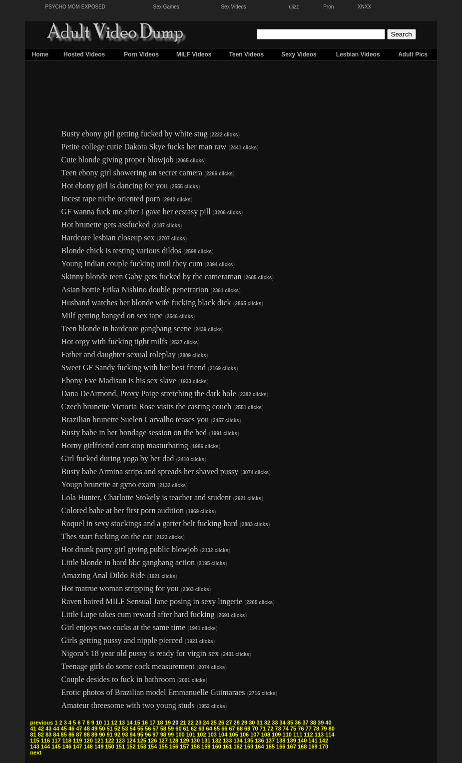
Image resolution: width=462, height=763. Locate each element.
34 (282, 723)
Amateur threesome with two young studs (128, 705)
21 (183, 723)
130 (195, 741)
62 (194, 729)
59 (171, 729)
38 (313, 723)
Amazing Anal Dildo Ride (103, 575)
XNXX (364, 6)
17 (152, 723)
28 (237, 723)
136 (259, 741)
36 (298, 723)
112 (308, 735)
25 (214, 723)
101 (190, 735)
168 (302, 747)
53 (125, 729)
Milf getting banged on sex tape (112, 315)
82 (41, 735)
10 (99, 723)
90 (102, 735)
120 (87, 741)
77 (309, 729)
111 (297, 735)
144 (45, 747)
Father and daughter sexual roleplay (118, 354)
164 (259, 747)
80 (332, 729)
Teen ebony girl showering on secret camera (131, 172)
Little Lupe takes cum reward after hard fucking (138, 614)
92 (117, 735)
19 (168, 723)
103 (212, 735)
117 (55, 741)
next (35, 753)
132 (216, 741)
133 (227, 741)
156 (173, 747)
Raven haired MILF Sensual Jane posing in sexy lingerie (152, 601)
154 (152, 747)
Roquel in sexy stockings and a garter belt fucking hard (149, 523)
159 (205, 747)
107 (254, 735)
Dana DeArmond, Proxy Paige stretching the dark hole (148, 393)
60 (178, 729)
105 (233, 735)
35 (290, 723)
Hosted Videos (84, 54)
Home (40, 54)
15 (137, 723)
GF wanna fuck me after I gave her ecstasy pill (136, 211)
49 (94, 729)
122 (109, 741)
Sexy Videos (299, 54)
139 (291, 741)
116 (45, 741)
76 (301, 729)
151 (120, 747)
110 (287, 735)
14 (129, 723)
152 (130, 747)
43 (48, 729)
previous (41, 723)
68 (240, 729)
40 (328, 723)
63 (201, 729)
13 (122, 723)
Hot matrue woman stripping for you (120, 588)
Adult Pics (413, 54)
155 (162, 747)
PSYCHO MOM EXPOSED (75, 6)
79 (324, 729)
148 (87, 747)
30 (252, 723)
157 (184, 747)
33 (275, 723)
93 (125, 735)
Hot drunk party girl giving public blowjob (129, 549)
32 (267, 723)
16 (145, 723)
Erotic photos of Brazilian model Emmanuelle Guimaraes (153, 692)
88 (87, 735)
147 (77, 747)
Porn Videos (141, 54)
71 (263, 729)
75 (293, 729)
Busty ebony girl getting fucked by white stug (134, 133)
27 (229, 723)
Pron (328, 6)
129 (184, 741)
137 (270, 741)
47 (79, 729)
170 (323, 747)
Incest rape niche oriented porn (110, 198)
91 (109, 735)
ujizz (294, 6)
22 (191, 723)
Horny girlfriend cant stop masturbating (124, 445)
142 (323, 741)
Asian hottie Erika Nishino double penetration (135, 289)
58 (163, 729)
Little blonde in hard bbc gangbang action (128, 562)
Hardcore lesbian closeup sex (108, 237)
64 (209, 729)
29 (244, 723)
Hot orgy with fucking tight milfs (114, 341)
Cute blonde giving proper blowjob (117, 159)
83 (48, 735)
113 (319, 735)
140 (302, 741)
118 (66, 741)
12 (114, 723)
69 (247, 729)
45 (64, 729)
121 (98, 741)
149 (98, 747)
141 (312, 741)
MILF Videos (193, 54)
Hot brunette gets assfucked (105, 224)
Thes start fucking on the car (107, 536)
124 (130, 741)
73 (278, 729)
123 (120, 741)
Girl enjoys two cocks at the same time (123, 627)
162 (237, 747)
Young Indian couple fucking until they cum (132, 263)
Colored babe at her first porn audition (122, 510)
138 (280, 741)
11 (106, 723)
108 (265, 735)
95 (140, 735)
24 (206, 723)
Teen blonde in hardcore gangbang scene (126, 328)
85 (64, 735)
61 (186, 729)
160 (216, 747)
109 (276, 735)
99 (171, 735)
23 (198, 723)
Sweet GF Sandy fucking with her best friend (133, 367)
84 (56, 735)
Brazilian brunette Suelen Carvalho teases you (135, 419)
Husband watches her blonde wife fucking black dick (146, 302)
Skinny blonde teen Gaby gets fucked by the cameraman (151, 276)
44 (56, 729)
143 (34, 747)
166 (280, 747)
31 (260, 723)
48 (87, 729)
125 (141, 741)
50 (102, 729)
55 (140, 729)
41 (33, 729)
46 (71, 729)
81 (33, 735)
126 (152, 741)
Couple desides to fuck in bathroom (118, 679)
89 (94, 735)
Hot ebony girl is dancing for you (114, 185)
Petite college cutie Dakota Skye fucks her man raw (144, 146)
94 (132, 735)
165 (270, 747)
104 (222, 735)
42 (41, 729)
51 (109, 729)
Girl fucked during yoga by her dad (117, 458)
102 (201, 735)
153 (141, 747)
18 (160, 723)
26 (221, 723)
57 (155, 729)
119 (77, 741)
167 (291, 747)
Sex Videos (233, 6)
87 (79, 735)
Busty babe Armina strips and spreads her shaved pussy (150, 471)
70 (255, 729)
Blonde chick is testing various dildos (121, 250)
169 (312, 747)
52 (117, 729)
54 (132, 729)
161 (227, 747)
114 (329, 735)
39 (321, 723)
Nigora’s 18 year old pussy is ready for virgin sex (140, 653)
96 (148, 735)
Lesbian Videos (358, 54)
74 (286, 729)
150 (109, 747)
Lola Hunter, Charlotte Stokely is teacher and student (146, 497)
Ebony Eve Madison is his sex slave (118, 380)
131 (205, 741)
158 (195, 747)
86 (71, 735)
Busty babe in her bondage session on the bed (134, 432)
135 (248, 741)
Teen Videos (246, 54)
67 (232, 729)
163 (248, 747)
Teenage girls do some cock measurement (128, 666)
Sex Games (166, 6)
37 (305, 723)
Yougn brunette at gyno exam (108, 484)
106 (244, 735)
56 (148, 729)
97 (155, 735)
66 (224, 729)
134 (237, 741)
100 (179, 735)
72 (270, 729)
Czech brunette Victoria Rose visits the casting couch (146, 406)
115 (34, 741)
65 (217, 729)
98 (163, 735)
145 (55, 747)
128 (173, 741)
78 (316, 729)
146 (66, 747)
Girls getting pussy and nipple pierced (122, 640)
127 (162, 741)
